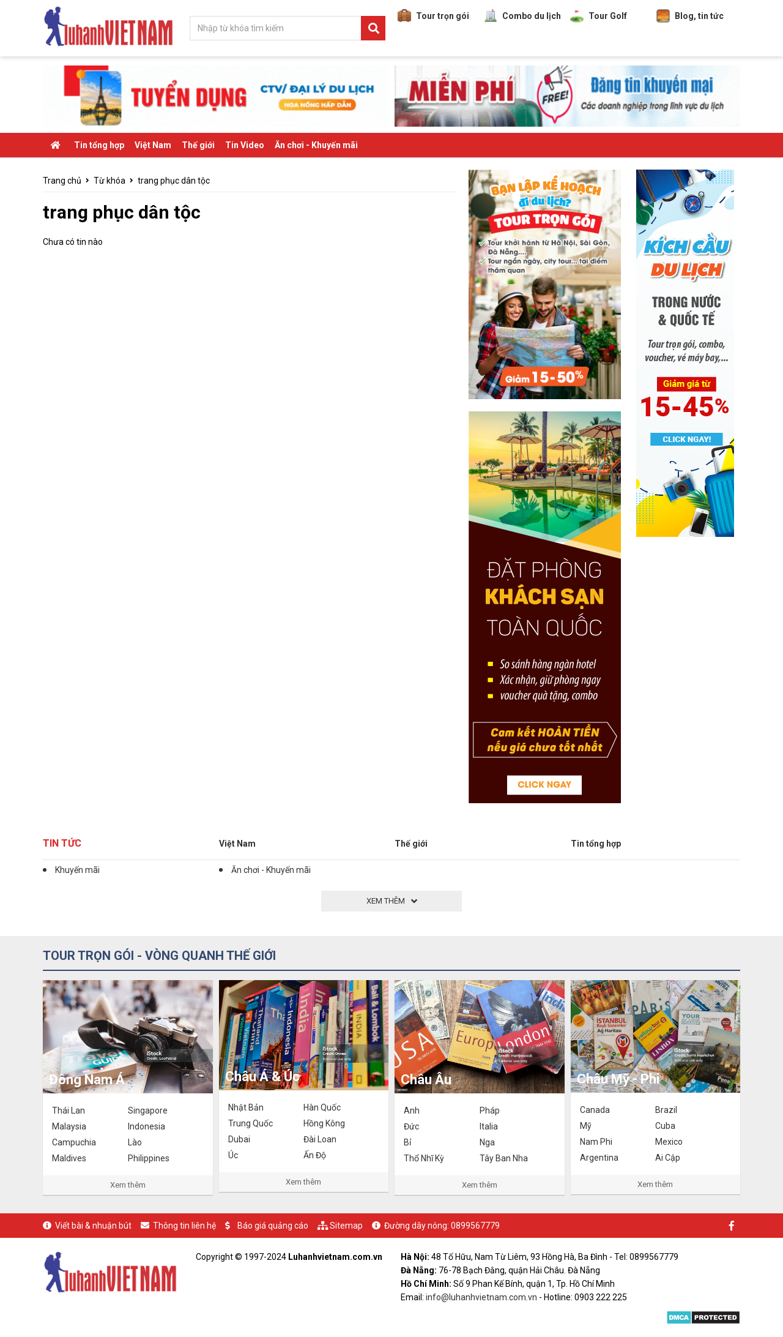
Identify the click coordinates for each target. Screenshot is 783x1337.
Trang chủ (62, 180)
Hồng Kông (324, 1123)
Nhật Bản (246, 1107)
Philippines (148, 1158)
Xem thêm (128, 1184)
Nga (487, 1142)
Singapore (148, 1110)
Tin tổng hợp (99, 145)
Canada (595, 1110)
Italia (489, 1126)
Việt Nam (153, 145)
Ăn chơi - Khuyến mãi (316, 145)
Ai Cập (667, 1158)
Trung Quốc (250, 1123)
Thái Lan (68, 1110)
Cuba (665, 1126)
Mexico (669, 1142)
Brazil (666, 1110)
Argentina (599, 1158)
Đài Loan (319, 1139)
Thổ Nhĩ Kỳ (424, 1158)
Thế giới (198, 145)
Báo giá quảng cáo (272, 1225)
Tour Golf (598, 16)
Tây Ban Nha (504, 1158)
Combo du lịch (522, 16)
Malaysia (69, 1126)
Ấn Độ (314, 1155)
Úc (233, 1155)
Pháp (490, 1110)
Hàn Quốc (322, 1107)
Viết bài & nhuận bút (93, 1225)
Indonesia (146, 1126)
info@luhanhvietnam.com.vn (481, 1297)
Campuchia (74, 1142)
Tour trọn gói (433, 16)
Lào (135, 1142)
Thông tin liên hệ (184, 1225)
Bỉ (407, 1142)
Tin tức (62, 843)
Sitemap (346, 1225)
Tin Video (244, 145)
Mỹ (586, 1126)
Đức (411, 1126)
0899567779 (475, 1225)
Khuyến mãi (77, 870)
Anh (412, 1110)
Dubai (239, 1139)
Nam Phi (596, 1142)
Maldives (69, 1158)
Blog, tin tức (690, 16)
